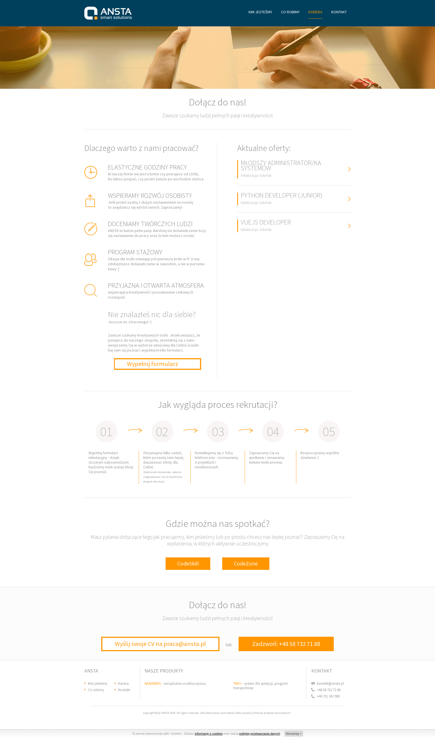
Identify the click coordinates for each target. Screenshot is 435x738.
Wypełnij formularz (152, 364)
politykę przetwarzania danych (259, 733)
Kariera (123, 683)
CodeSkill (188, 563)
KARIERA (315, 11)
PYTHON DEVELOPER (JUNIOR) (281, 199)
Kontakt (124, 690)
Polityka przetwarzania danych (271, 713)
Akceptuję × (294, 733)
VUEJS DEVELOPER (266, 225)
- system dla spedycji (253, 683)
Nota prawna (243, 713)
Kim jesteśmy (97, 683)
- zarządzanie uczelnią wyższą (175, 683)
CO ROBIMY (290, 11)
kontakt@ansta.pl (330, 683)
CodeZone (246, 563)
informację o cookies (208, 733)
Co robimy (96, 690)
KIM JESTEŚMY (260, 11)
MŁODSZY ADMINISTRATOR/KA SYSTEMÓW (281, 169)
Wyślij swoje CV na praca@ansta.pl (160, 644)
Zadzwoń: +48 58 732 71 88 (286, 644)
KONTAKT (339, 11)
